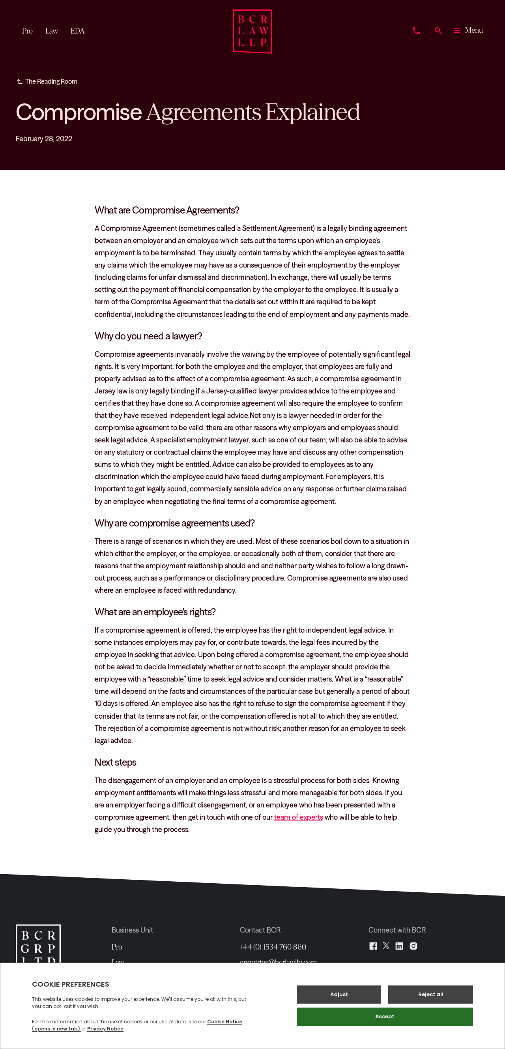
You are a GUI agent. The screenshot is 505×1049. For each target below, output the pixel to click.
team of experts (298, 817)
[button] (467, 31)
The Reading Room (51, 81)
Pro (117, 947)
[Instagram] (413, 946)
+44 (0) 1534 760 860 (273, 947)
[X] (386, 946)
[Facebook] (373, 946)
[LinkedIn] (399, 946)
